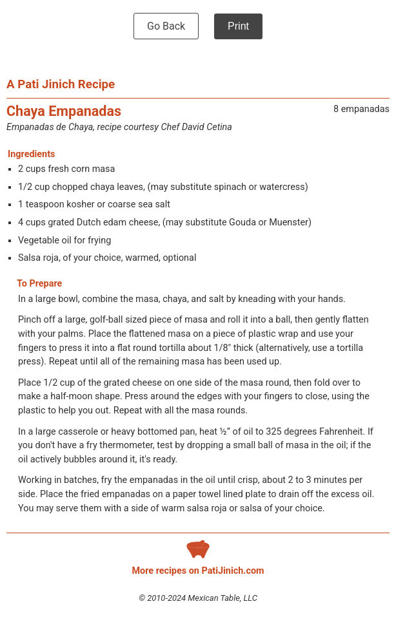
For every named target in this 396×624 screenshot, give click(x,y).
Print (238, 26)
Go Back (166, 26)
